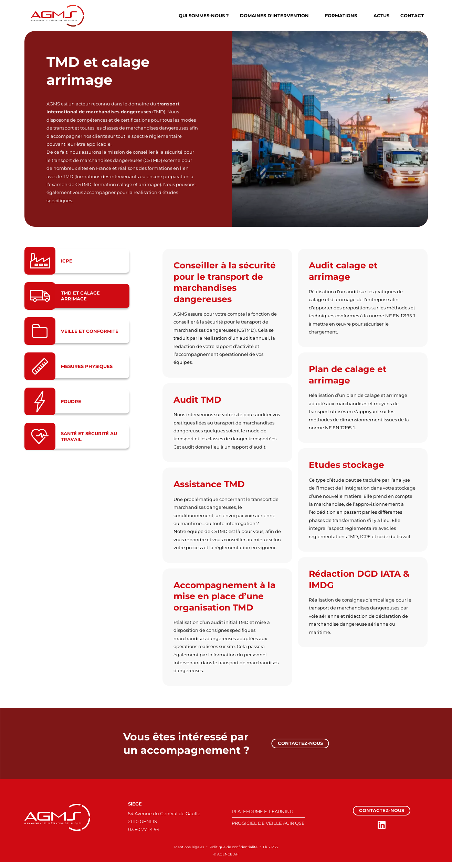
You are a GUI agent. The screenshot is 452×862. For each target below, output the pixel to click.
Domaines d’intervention (274, 15)
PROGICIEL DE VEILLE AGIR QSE (268, 823)
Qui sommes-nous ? (204, 15)
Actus (381, 15)
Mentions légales (189, 847)
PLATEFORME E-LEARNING (262, 811)
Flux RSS (270, 847)
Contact (412, 15)
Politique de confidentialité (233, 847)
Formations (341, 15)
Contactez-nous (300, 743)
